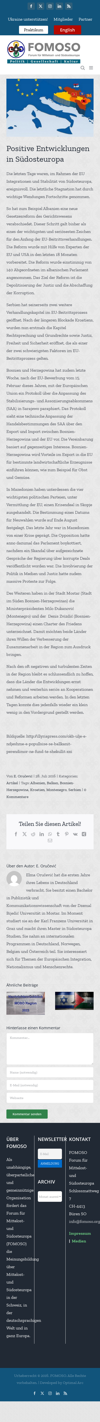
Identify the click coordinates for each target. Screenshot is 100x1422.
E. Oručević (23, 776)
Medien (79, 1241)
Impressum (80, 1233)
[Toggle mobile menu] (91, 68)
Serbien (74, 789)
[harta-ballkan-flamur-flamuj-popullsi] (50, 108)
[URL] (50, 1097)
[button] (9, 1003)
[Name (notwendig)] (50, 1072)
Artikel (12, 783)
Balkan (52, 783)
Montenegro (56, 789)
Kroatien (37, 789)
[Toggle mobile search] (83, 68)
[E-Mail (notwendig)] (50, 1085)
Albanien (37, 783)
